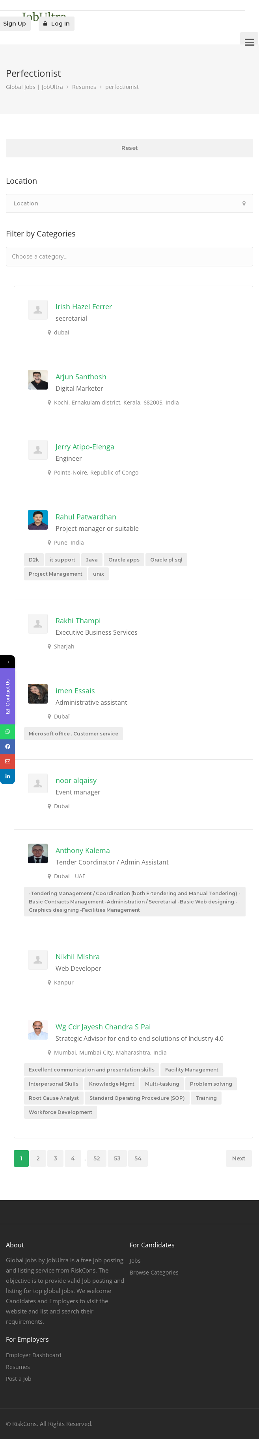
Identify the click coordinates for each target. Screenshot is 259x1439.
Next (239, 1158)
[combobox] (129, 256)
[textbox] (50, 256)
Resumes (18, 1367)
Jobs (135, 1260)
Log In (56, 23)
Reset (129, 147)
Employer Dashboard (33, 1355)
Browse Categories (154, 1272)
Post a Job (19, 1378)
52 (96, 1158)
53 (117, 1158)
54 (138, 1158)
